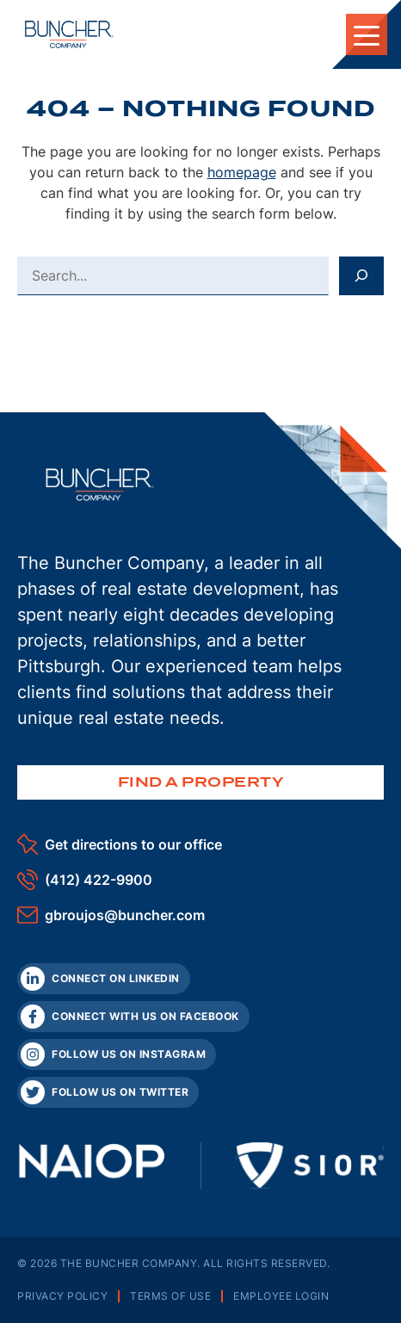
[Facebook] (133, 1016)
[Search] (361, 275)
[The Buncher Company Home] (69, 34)
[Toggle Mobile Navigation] (366, 34)
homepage (241, 172)
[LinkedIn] (103, 978)
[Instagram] (116, 1054)
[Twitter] (108, 1092)
